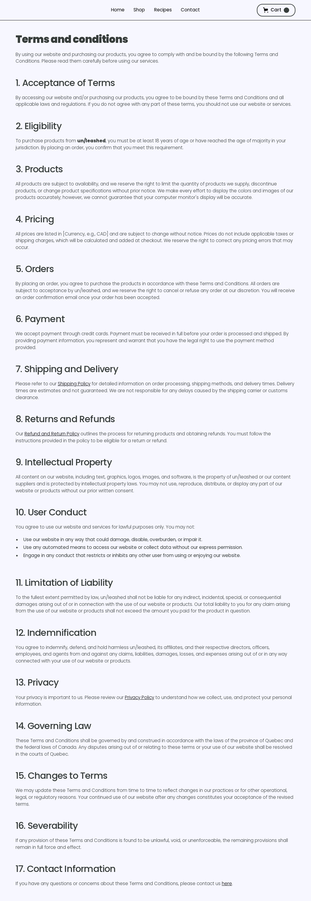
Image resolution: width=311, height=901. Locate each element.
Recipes (163, 10)
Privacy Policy (139, 697)
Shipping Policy (74, 384)
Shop (139, 10)
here (227, 883)
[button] (276, 10)
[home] (45, 10)
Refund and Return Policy (52, 434)
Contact (190, 10)
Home (118, 10)
